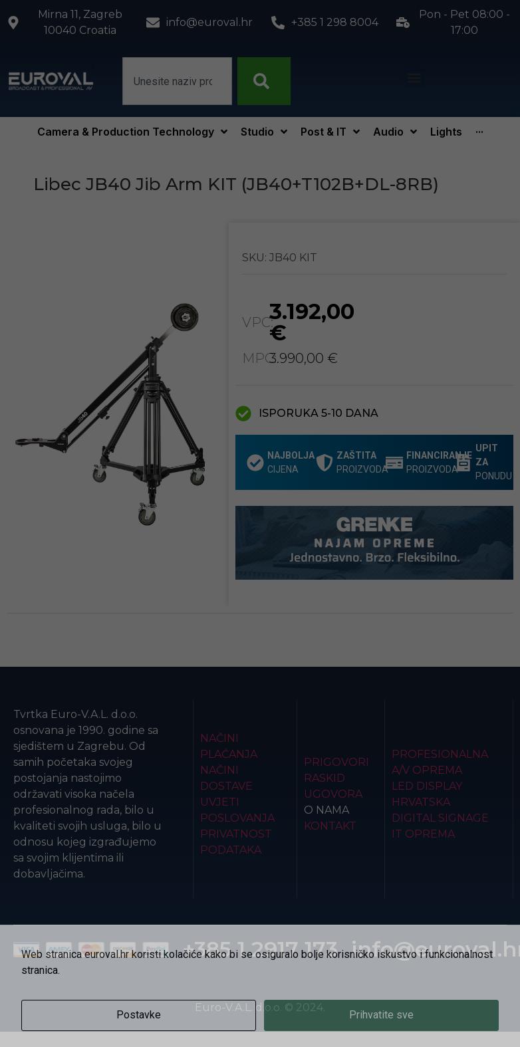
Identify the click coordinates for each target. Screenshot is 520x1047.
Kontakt (330, 826)
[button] (414, 78)
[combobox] (177, 81)
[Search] (264, 81)
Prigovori (336, 762)
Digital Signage (440, 818)
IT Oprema (423, 834)
